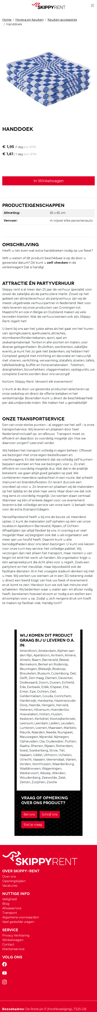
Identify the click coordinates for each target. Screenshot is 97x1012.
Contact (8, 886)
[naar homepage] (48, 6)
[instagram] (5, 925)
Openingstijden (14, 823)
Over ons (9, 818)
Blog (5, 845)
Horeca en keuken (29, 20)
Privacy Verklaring (16, 877)
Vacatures (9, 827)
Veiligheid (9, 841)
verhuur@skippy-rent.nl (22, 970)
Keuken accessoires (62, 20)
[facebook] (5, 907)
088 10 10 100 (14, 963)
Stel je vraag (59, 766)
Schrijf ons (35, 766)
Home (6, 20)
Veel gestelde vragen (18, 864)
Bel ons (14, 766)
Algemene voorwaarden (20, 859)
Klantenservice (13, 891)
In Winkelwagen (48, 181)
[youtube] (5, 916)
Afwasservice (11, 850)
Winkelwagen (12, 882)
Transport (9, 854)
